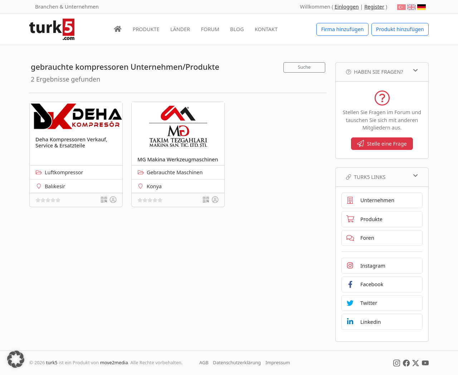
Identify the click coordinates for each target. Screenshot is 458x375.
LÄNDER (180, 29)
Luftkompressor (64, 172)
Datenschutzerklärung (237, 362)
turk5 (52, 362)
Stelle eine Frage (381, 143)
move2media (114, 362)
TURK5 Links (382, 176)
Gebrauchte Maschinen (175, 172)
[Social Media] (396, 362)
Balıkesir (55, 186)
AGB (204, 362)
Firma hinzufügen (342, 29)
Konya (154, 186)
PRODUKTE (146, 29)
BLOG (237, 29)
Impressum (277, 362)
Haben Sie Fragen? (382, 71)
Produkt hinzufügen (400, 29)
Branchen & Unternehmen (67, 6)
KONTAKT (266, 29)
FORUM (210, 29)
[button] (15, 359)
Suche (304, 67)
